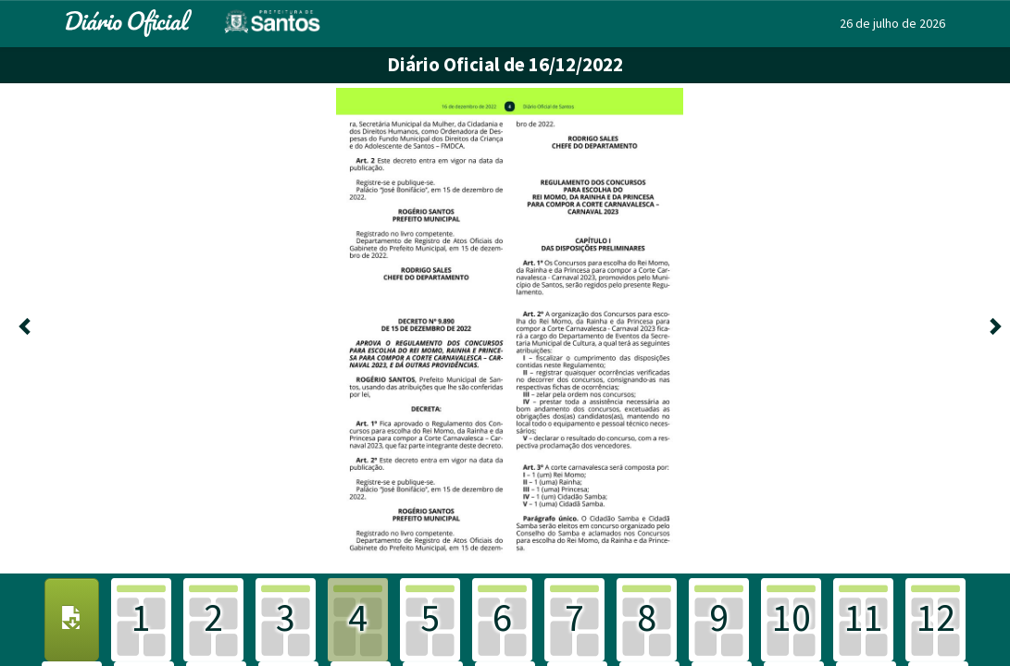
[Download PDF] (71, 619)
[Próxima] (989, 328)
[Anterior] (21, 328)
